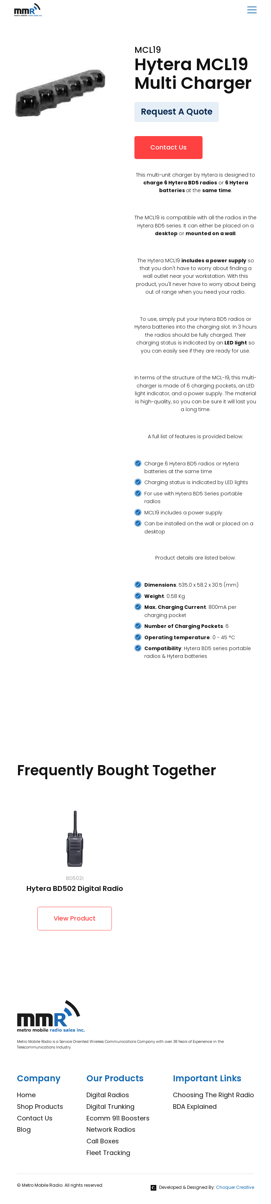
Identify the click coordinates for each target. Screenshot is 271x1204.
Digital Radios (107, 1094)
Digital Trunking (110, 1106)
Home (26, 1094)
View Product (75, 918)
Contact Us (168, 147)
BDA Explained (195, 1106)
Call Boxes (102, 1141)
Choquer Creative (235, 1187)
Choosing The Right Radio (213, 1094)
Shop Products (40, 1106)
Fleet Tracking (108, 1152)
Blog (24, 1129)
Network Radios (111, 1129)
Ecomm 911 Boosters (118, 1118)
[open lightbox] (60, 91)
